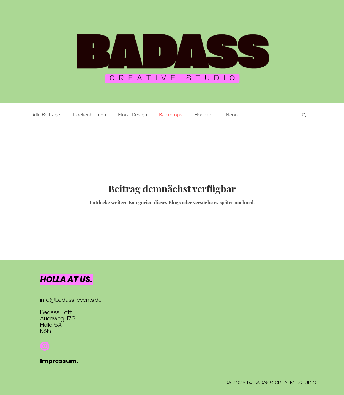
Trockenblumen (89, 115)
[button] (304, 115)
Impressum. (59, 361)
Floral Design (132, 115)
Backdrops (170, 115)
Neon (232, 115)
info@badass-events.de (71, 300)
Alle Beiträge (46, 115)
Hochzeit (204, 115)
